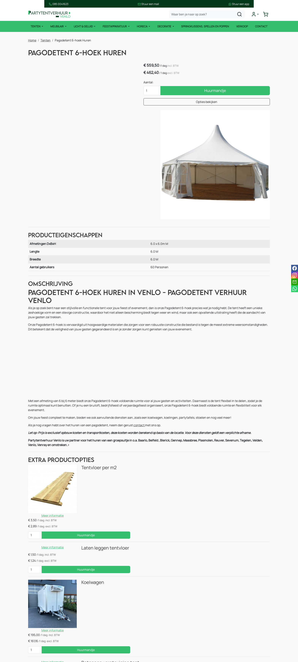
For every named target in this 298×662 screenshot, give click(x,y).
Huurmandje (239, 91)
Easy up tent (102, 608)
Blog (158, 623)
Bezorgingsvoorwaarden (172, 639)
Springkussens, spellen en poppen (206, 26)
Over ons (161, 616)
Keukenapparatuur (107, 646)
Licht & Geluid (83, 26)
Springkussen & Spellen (48, 646)
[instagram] (229, 637)
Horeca (142, 26)
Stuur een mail (148, 4)
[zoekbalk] (208, 14)
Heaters (99, 631)
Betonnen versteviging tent (98, 542)
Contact (262, 26)
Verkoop (243, 26)
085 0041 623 (236, 607)
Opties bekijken (231, 103)
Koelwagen (80, 495)
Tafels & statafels (105, 616)
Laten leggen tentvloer (93, 468)
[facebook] (216, 637)
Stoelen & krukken (106, 623)
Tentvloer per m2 (87, 421)
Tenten (35, 26)
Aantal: (197, 83)
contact (139, 378)
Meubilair (57, 26)
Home (32, 40)
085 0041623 (38, 4)
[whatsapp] (294, 288)
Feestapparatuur (114, 26)
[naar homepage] (51, 14)
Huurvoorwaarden (167, 631)
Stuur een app (259, 4)
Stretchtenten (104, 601)
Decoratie (165, 26)
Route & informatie (168, 608)
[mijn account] (256, 14)
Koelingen (100, 639)
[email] (294, 281)
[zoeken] (241, 14)
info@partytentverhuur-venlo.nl (244, 611)
